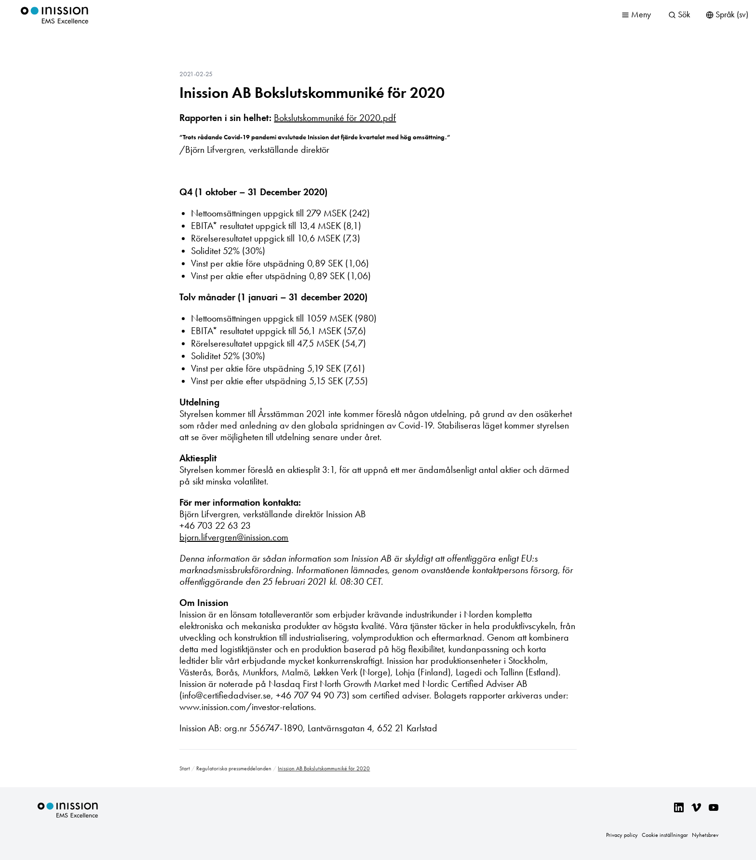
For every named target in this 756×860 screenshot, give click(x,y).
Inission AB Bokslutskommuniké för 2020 (312, 92)
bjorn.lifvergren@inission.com (233, 537)
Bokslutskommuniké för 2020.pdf (335, 117)
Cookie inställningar (665, 835)
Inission (54, 15)
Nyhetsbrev (705, 835)
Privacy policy (622, 835)
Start (184, 768)
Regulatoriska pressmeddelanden (233, 768)
